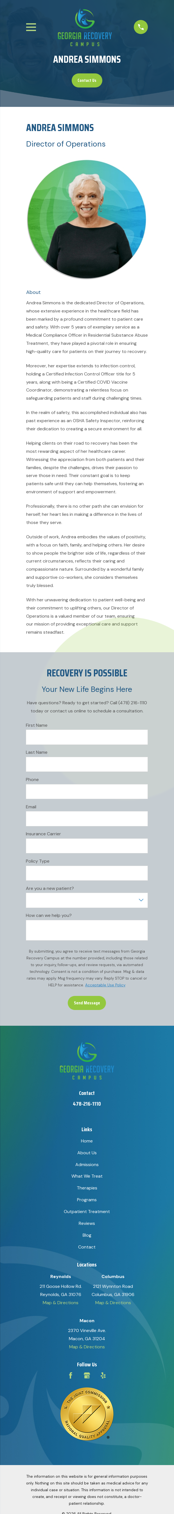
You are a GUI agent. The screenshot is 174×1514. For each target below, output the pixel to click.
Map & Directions (60, 1303)
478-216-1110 (87, 1103)
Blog (87, 1235)
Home (87, 1141)
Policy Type (37, 861)
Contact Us (87, 80)
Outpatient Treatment (87, 1211)
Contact (87, 1247)
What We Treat (87, 1176)
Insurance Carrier (43, 833)
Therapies (87, 1188)
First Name (37, 725)
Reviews (87, 1223)
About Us (87, 1153)
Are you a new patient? (50, 888)
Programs (87, 1200)
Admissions (87, 1164)
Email (31, 806)
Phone (32, 779)
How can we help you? (49, 915)
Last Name (37, 752)
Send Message (87, 1002)
